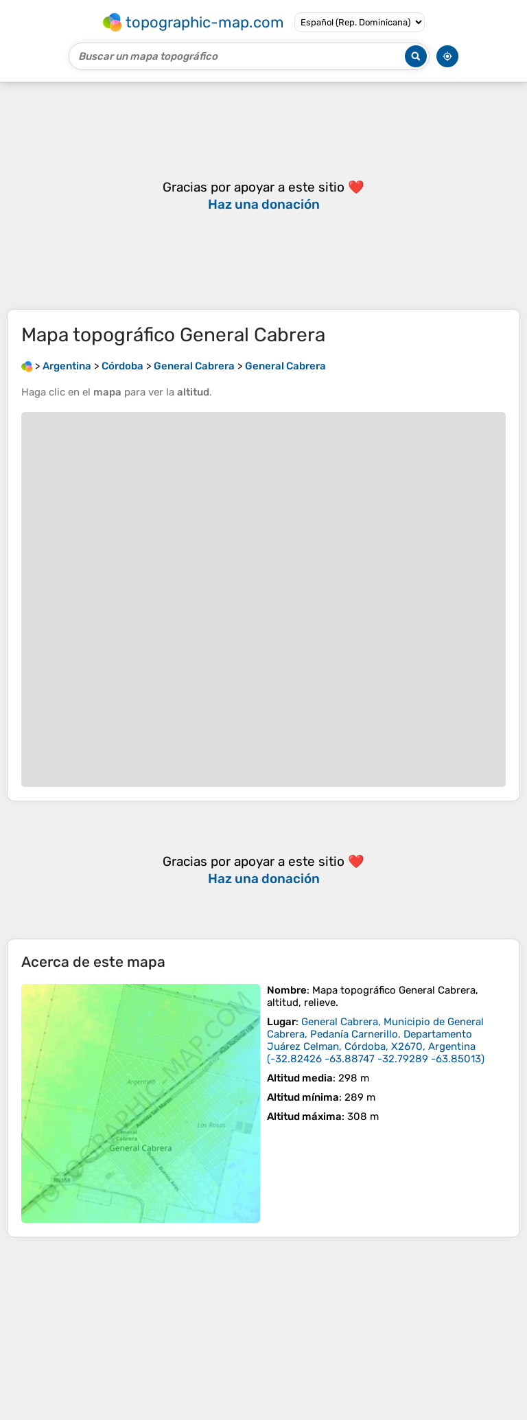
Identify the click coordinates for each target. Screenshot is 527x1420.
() (375, 1040)
